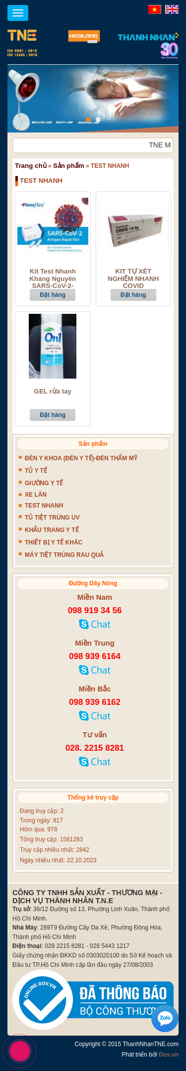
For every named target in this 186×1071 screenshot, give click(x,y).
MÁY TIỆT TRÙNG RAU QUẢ (64, 554)
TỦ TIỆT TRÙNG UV (52, 517)
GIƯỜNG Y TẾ (44, 483)
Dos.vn (169, 1054)
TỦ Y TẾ (36, 470)
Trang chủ (31, 165)
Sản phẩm (68, 165)
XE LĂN (36, 494)
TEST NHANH (44, 505)
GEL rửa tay (52, 391)
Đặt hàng (52, 294)
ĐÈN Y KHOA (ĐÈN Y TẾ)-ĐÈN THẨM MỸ (81, 458)
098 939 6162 (95, 702)
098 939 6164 (95, 656)
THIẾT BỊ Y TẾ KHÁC (53, 542)
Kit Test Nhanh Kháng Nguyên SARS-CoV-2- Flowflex (52, 282)
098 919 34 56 (95, 610)
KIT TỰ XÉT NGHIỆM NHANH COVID (133, 278)
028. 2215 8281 (94, 748)
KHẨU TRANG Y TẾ (52, 530)
